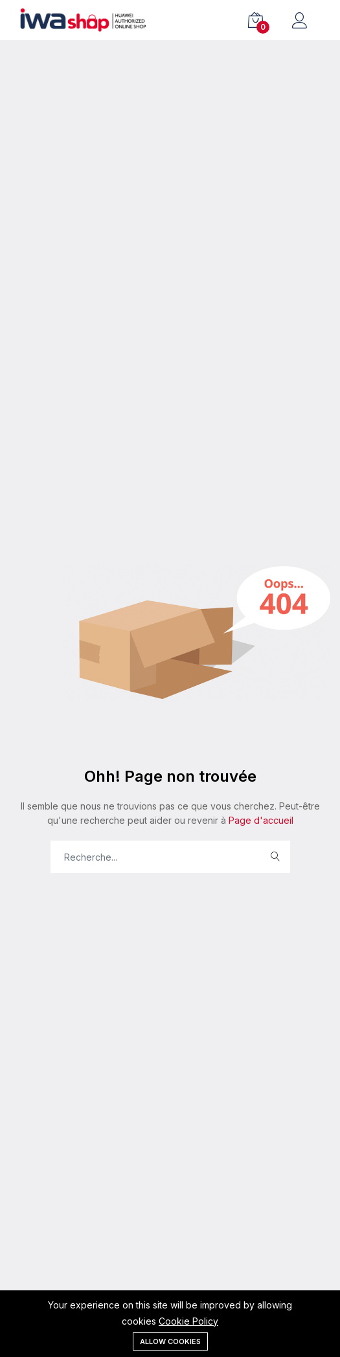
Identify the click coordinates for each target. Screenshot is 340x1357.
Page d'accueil (259, 820)
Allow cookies (170, 1341)
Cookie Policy (188, 1321)
